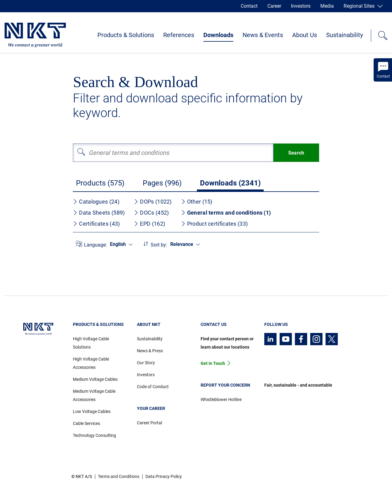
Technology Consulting (94, 435)
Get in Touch (213, 363)
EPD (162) (149, 223)
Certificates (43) (96, 223)
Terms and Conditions (118, 476)
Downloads (218, 35)
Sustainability (344, 35)
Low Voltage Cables (92, 411)
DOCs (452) (151, 212)
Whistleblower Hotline (221, 399)
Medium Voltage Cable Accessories (94, 395)
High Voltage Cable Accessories (91, 363)
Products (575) (100, 183)
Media (327, 6)
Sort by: (159, 245)
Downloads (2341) (230, 183)
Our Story (146, 362)
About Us (304, 35)
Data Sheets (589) (99, 212)
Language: (95, 245)
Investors (301, 6)
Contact (249, 6)
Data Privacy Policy (163, 476)
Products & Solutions (125, 35)
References (178, 35)
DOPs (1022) (153, 201)
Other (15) (197, 201)
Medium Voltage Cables (95, 379)
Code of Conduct (153, 386)
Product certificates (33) (214, 223)
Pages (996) (162, 183)
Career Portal (149, 422)
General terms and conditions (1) (226, 212)
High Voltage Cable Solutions (91, 343)
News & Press (150, 350)
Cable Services (86, 423)
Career (274, 6)
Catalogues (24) (96, 201)
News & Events (263, 35)
